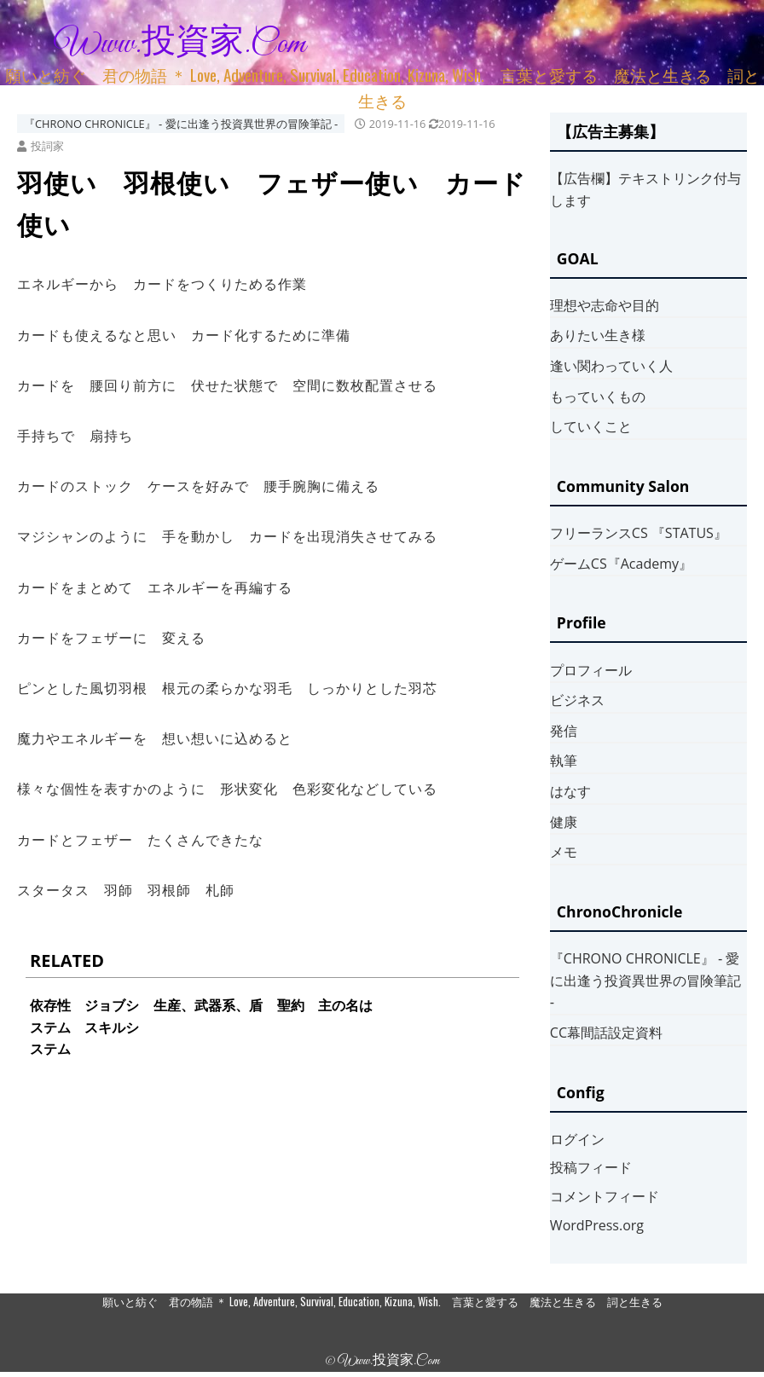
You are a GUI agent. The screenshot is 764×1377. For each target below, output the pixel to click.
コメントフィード (604, 1196)
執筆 (563, 760)
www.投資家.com (180, 44)
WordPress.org (597, 1225)
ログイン (577, 1139)
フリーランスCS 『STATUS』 (638, 533)
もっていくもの (597, 396)
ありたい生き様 (597, 335)
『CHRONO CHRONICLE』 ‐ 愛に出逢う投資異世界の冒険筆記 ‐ (181, 123)
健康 (563, 822)
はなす (570, 791)
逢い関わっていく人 (611, 365)
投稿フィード (591, 1167)
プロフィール (591, 670)
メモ (563, 851)
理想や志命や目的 (604, 305)
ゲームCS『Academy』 (621, 563)
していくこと (591, 426)
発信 (563, 730)
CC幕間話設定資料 (606, 1032)
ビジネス (577, 700)
